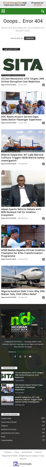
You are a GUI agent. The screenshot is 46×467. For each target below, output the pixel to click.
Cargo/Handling (6, 440)
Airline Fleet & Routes (9, 422)
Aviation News (6, 113)
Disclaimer (8, 452)
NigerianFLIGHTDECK (8, 85)
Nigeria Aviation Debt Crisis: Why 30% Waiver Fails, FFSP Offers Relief (23, 293)
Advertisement (27, 452)
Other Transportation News (10, 151)
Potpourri (4, 426)
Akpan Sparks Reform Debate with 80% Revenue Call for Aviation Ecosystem (21, 212)
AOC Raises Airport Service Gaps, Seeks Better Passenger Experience (21, 118)
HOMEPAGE (30, 38)
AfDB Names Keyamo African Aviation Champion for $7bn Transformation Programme (23, 253)
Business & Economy (8, 429)
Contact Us (38, 452)
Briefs (3, 437)
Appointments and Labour (10, 433)
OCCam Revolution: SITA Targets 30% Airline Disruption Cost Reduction (22, 80)
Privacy (16, 452)
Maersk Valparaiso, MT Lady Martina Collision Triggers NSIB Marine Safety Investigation (23, 157)
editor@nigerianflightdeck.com (27, 352)
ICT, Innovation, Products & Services (13, 75)
